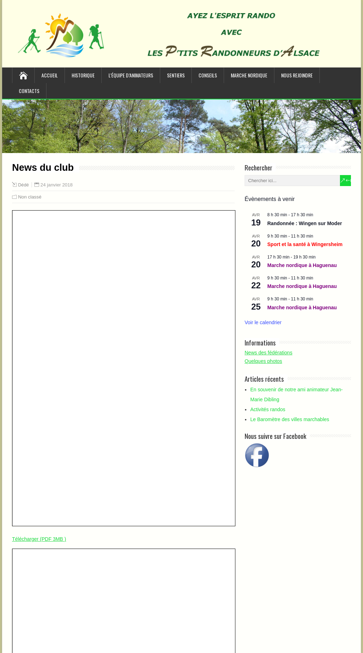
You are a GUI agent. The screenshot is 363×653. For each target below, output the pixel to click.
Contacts (29, 90)
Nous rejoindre (297, 75)
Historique (83, 75)
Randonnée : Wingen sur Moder (304, 223)
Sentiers (176, 75)
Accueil (49, 75)
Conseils (208, 75)
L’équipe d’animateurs (130, 75)
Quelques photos (263, 361)
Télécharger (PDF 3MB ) (39, 539)
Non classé (29, 197)
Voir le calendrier (263, 322)
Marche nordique (249, 75)
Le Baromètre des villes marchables (289, 419)
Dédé (23, 185)
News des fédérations (268, 352)
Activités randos (267, 409)
